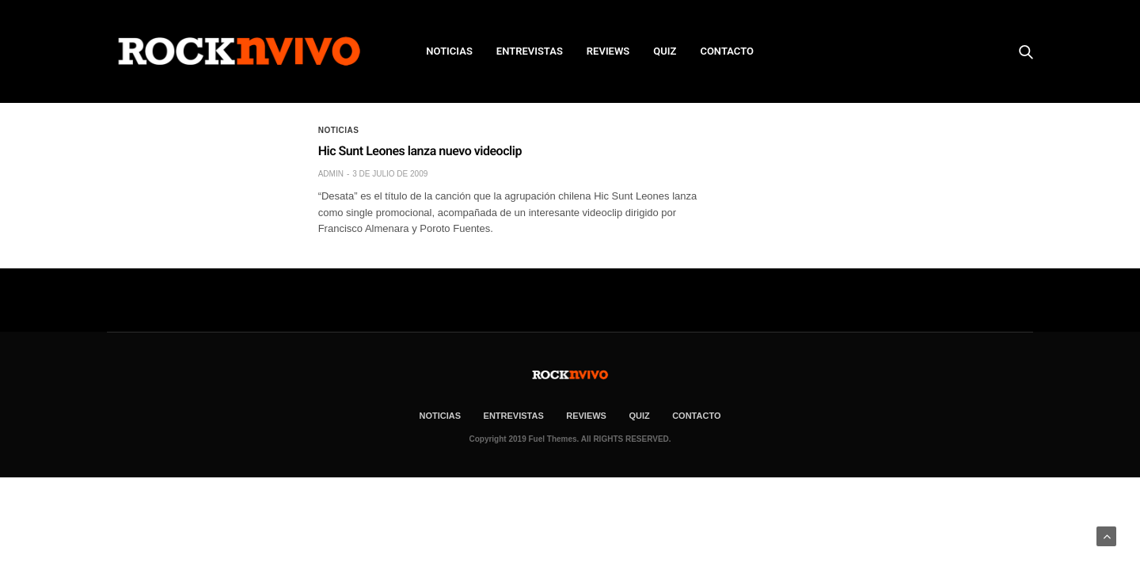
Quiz (664, 51)
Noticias (338, 131)
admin (331, 173)
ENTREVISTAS (529, 51)
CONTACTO (727, 51)
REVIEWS (608, 51)
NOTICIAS (449, 51)
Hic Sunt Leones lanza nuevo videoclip (420, 150)
